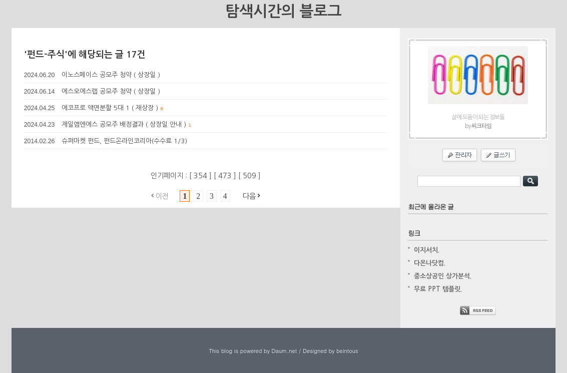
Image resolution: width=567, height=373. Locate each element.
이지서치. (426, 250)
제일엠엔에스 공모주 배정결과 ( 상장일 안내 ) (124, 124)
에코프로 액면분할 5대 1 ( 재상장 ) (110, 108)
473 (226, 175)
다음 (249, 196)
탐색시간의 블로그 (283, 11)
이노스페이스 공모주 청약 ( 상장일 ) (111, 75)
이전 (162, 196)
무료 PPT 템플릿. (438, 289)
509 (250, 175)
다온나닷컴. (429, 263)
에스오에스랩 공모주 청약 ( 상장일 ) (111, 91)
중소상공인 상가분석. (442, 276)
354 (201, 175)
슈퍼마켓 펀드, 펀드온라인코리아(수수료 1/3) (124, 141)
